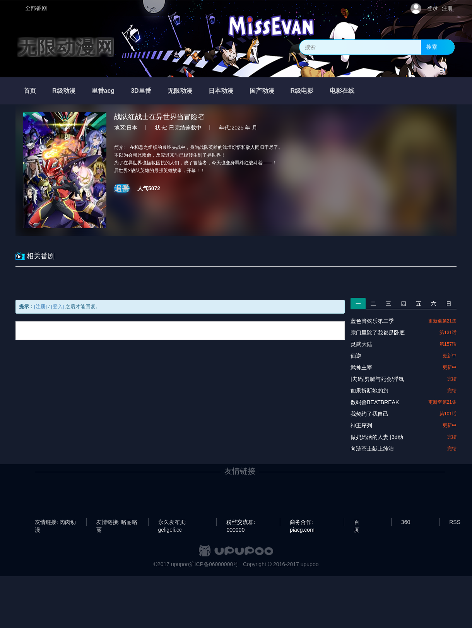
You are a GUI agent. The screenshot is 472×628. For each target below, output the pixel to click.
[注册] (40, 306)
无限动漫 (180, 90)
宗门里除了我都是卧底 (378, 332)
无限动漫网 (65, 47)
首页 (30, 90)
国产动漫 (262, 90)
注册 (447, 8)
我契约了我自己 (369, 414)
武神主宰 (361, 367)
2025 (237, 127)
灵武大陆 (361, 344)
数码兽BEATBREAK (375, 402)
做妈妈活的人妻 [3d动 (377, 437)
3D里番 (141, 90)
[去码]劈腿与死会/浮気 (377, 379)
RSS (454, 522)
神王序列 (361, 425)
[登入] (57, 306)
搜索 (431, 47)
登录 (432, 8)
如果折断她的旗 (369, 390)
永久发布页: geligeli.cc (172, 522)
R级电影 (302, 90)
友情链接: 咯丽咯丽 (116, 522)
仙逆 (356, 356)
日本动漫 (221, 90)
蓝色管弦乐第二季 (372, 321)
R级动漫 (63, 90)
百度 (356, 522)
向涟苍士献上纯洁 (372, 448)
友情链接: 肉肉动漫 (55, 522)
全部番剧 (36, 8)
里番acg (103, 90)
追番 (122, 188)
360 (405, 522)
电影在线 (342, 90)
